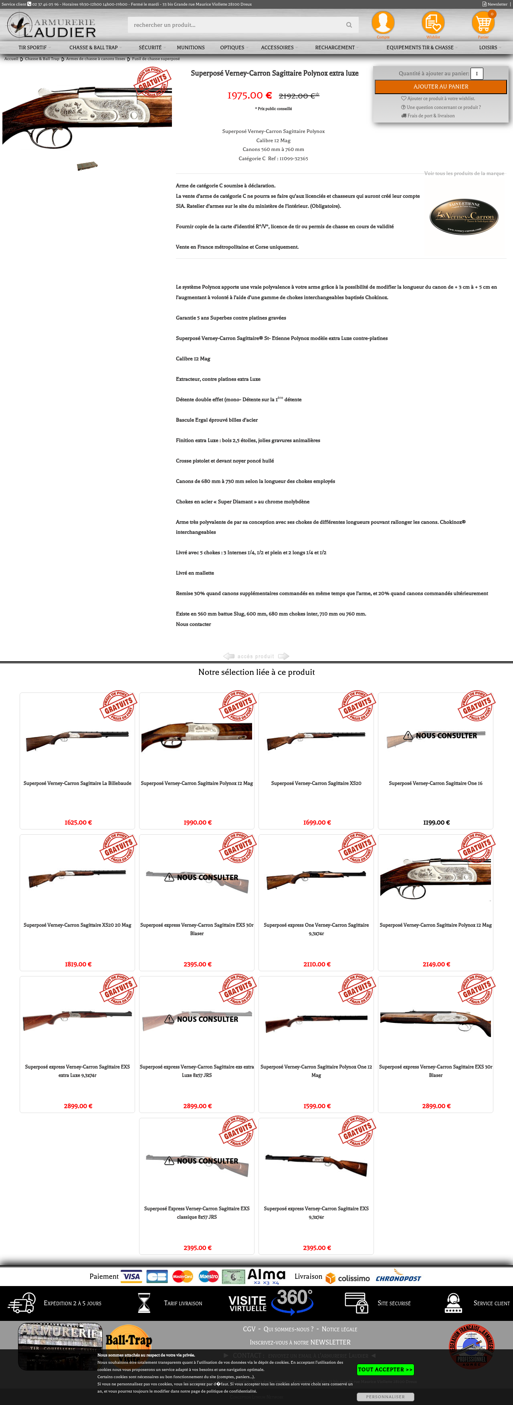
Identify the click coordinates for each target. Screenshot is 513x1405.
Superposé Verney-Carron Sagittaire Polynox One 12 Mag (316, 1071)
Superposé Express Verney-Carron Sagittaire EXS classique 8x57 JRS (197, 1213)
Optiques (232, 47)
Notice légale (339, 1329)
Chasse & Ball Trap (93, 47)
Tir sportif (33, 47)
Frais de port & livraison (428, 116)
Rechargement (335, 47)
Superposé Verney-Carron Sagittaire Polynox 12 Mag (197, 783)
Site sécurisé (374, 1304)
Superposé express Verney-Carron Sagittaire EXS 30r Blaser (197, 929)
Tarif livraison (163, 1304)
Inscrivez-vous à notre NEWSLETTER (300, 1342)
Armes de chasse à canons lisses (95, 58)
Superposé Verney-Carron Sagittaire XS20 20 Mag (77, 925)
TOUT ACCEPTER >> (385, 1370)
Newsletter (495, 4)
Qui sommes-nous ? (289, 1329)
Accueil (11, 58)
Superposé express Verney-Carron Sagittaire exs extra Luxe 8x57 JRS (196, 1071)
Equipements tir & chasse (420, 47)
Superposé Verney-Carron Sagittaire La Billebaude (77, 783)
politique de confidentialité (231, 1391)
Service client (471, 1304)
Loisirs (488, 47)
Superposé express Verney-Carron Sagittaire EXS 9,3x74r (316, 1213)
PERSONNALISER (385, 1396)
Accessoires (277, 47)
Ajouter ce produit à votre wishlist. (438, 98)
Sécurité (150, 47)
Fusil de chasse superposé (156, 58)
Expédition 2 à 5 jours (52, 1304)
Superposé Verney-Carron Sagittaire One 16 (436, 783)
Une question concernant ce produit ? (441, 107)
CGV (249, 1329)
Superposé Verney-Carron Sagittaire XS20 (316, 783)
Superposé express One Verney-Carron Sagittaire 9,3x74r (316, 929)
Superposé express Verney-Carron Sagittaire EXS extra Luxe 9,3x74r (77, 1071)
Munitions (190, 47)
